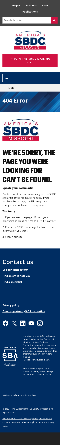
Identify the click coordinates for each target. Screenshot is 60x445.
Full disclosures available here (36, 359)
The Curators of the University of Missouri (31, 408)
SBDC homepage (26, 227)
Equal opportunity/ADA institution (23, 311)
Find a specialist (12, 282)
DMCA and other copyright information (29, 422)
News (45, 5)
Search (9, 237)
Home (10, 88)
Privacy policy (10, 305)
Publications (30, 11)
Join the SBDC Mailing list (30, 60)
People (16, 5)
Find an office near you (16, 276)
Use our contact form (15, 269)
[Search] (54, 20)
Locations (31, 5)
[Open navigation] (6, 78)
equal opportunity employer (24, 395)
